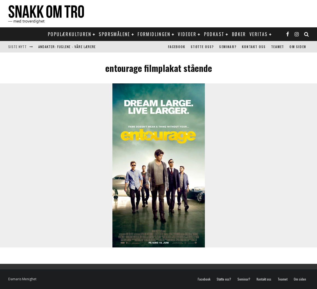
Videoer (187, 34)
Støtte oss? (202, 46)
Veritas (258, 34)
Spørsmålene (114, 34)
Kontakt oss (254, 46)
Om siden (297, 46)
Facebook (176, 46)
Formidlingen (154, 34)
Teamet (277, 46)
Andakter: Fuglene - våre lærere (67, 46)
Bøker (239, 34)
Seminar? (227, 46)
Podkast (214, 34)
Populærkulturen (69, 34)
